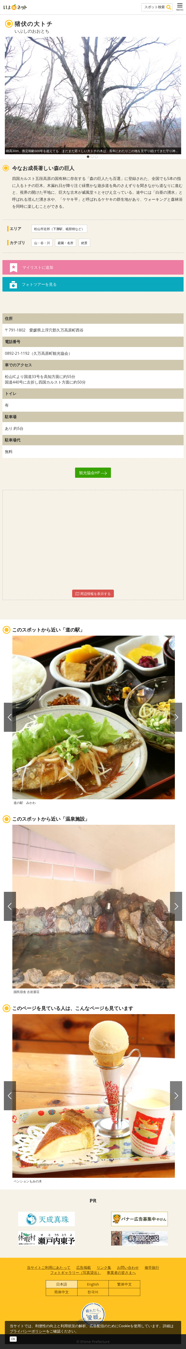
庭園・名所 (65, 243)
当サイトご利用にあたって (48, 1267)
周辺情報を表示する (93, 593)
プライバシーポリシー (28, 1331)
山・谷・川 (42, 243)
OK (13, 1339)
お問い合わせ (128, 1267)
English (93, 1284)
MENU (180, 6)
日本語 (61, 1284)
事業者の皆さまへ (121, 1272)
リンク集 (104, 1267)
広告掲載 (83, 1267)
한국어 (92, 1291)
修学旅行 (152, 1267)
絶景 (84, 243)
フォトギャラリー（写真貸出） (75, 1272)
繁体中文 (124, 1284)
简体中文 (61, 1291)
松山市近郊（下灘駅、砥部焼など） (59, 229)
